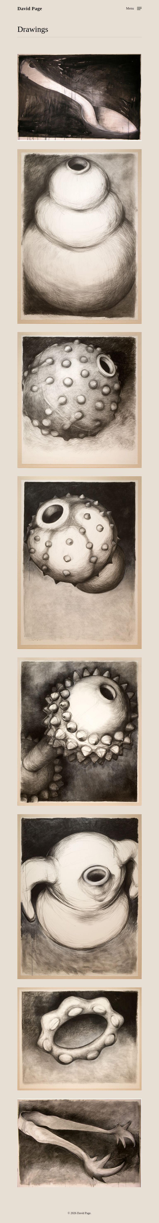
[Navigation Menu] (134, 8)
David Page (29, 8)
